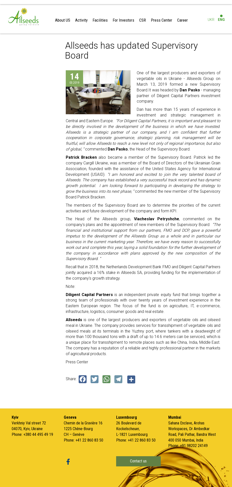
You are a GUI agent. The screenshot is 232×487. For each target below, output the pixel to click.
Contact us (138, 460)
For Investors (123, 20)
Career (182, 20)
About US (62, 20)
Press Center (161, 20)
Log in (210, 10)
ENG (221, 20)
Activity (81, 20)
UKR (211, 20)
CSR (142, 20)
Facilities (100, 20)
